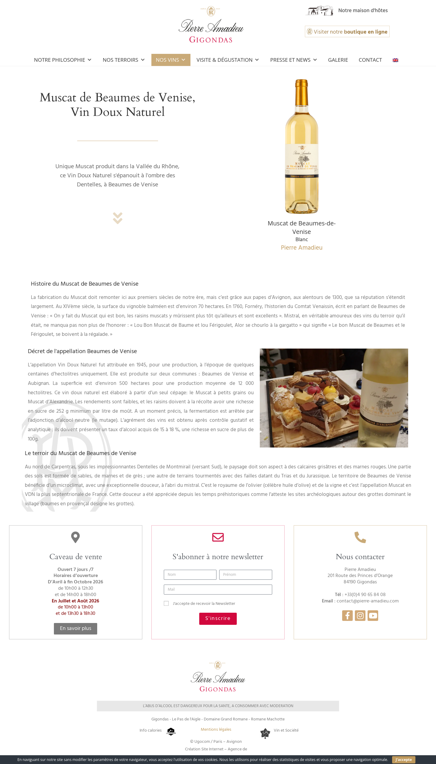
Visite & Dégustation (228, 59)
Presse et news (293, 59)
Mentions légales (216, 729)
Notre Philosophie (63, 59)
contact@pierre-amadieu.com (368, 601)
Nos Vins (171, 59)
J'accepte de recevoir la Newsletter (204, 603)
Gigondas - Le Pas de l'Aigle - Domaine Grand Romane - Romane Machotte (218, 719)
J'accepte (404, 759)
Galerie (338, 59)
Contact (370, 59)
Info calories (151, 730)
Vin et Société (286, 730)
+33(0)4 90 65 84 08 (365, 595)
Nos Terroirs (124, 59)
